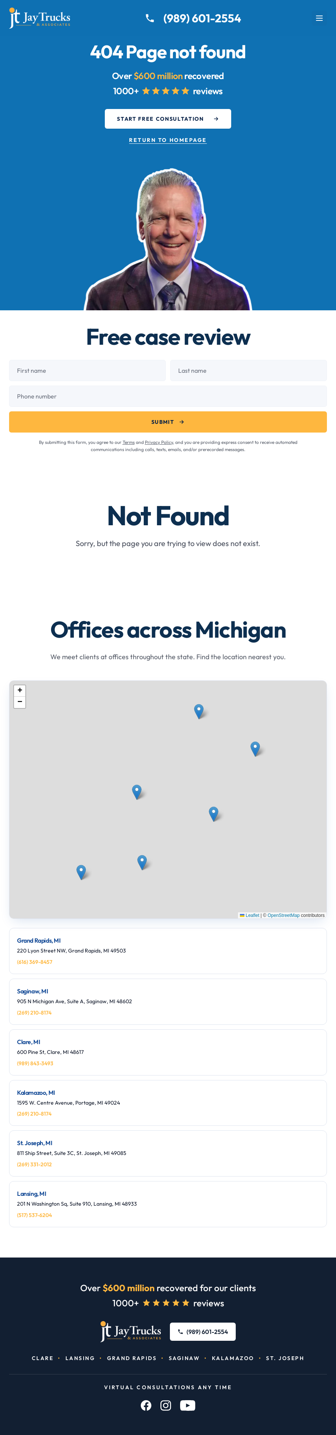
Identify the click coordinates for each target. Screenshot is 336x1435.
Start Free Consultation (168, 118)
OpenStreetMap (284, 915)
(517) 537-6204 (34, 1215)
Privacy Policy (159, 442)
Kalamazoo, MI (36, 1092)
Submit (168, 422)
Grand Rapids (132, 1358)
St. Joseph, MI (34, 1143)
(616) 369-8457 (34, 962)
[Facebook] (146, 1405)
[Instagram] (165, 1405)
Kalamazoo (233, 1358)
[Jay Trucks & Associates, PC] (130, 1331)
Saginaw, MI (32, 991)
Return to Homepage (168, 140)
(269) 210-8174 (34, 1012)
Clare (43, 1358)
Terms (129, 442)
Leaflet (249, 915)
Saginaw (184, 1358)
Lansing (80, 1358)
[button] (138, 805)
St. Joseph (285, 1358)
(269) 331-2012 (34, 1164)
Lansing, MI (31, 1193)
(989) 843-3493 (35, 1063)
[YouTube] (187, 1405)
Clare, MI (28, 1042)
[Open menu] (319, 18)
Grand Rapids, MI (39, 940)
